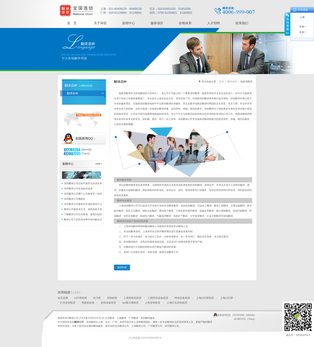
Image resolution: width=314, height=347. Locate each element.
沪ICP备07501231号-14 (92, 318)
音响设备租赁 (108, 302)
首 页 (72, 23)
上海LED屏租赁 (205, 297)
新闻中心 (128, 23)
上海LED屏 (226, 297)
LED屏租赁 (80, 297)
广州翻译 (133, 318)
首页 (221, 81)
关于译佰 (100, 23)
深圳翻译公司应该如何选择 (78, 188)
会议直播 (63, 297)
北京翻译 (109, 318)
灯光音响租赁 (67, 302)
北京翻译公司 (122, 326)
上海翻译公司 (138, 326)
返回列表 (122, 267)
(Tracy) (77, 153)
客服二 (302, 32)
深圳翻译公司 (172, 326)
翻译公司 (79, 322)
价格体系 (185, 23)
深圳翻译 (145, 318)
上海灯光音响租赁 (177, 302)
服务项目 (157, 23)
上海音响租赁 (152, 302)
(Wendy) (78, 149)
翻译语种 (72, 93)
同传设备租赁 (182, 297)
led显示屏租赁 (130, 302)
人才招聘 (213, 23)
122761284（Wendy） (244, 315)
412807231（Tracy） (245, 319)
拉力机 (97, 297)
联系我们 (242, 23)
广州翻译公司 (155, 326)
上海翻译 (121, 318)
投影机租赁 (88, 302)
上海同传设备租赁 (158, 297)
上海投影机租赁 (132, 297)
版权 (60, 318)
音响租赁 (112, 297)
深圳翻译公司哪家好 (74, 199)
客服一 (302, 26)
